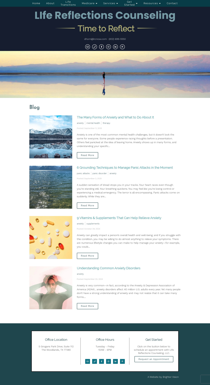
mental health (93, 122)
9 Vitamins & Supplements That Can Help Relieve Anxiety (119, 218)
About (50, 3)
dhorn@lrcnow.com (95, 39)
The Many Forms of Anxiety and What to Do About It (115, 117)
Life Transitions (68, 3)
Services (109, 3)
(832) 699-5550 (117, 39)
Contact (172, 3)
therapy (106, 122)
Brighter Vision (171, 376)
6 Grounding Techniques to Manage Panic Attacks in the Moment (125, 168)
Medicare (88, 3)
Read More (88, 155)
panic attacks (83, 173)
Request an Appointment (153, 359)
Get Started (129, 3)
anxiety (80, 122)
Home (36, 3)
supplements (93, 223)
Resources (151, 3)
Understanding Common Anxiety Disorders (108, 268)
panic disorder (100, 173)
